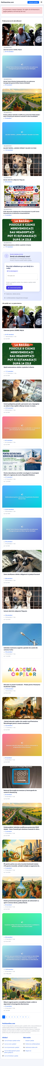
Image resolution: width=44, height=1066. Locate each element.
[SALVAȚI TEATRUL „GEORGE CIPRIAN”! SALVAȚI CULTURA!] (22, 137)
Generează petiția (14, 287)
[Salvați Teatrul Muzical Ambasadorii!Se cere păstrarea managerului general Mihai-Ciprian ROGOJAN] (22, 71)
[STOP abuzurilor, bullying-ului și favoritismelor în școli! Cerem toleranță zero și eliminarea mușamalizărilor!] (22, 201)
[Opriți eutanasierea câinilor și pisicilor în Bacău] (22, 234)
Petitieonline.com (7, 2)
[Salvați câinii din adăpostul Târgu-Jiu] (22, 169)
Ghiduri (5, 1037)
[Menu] (41, 2)
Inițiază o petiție (33, 2)
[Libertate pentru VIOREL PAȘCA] (22, 38)
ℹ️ (11, 47)
